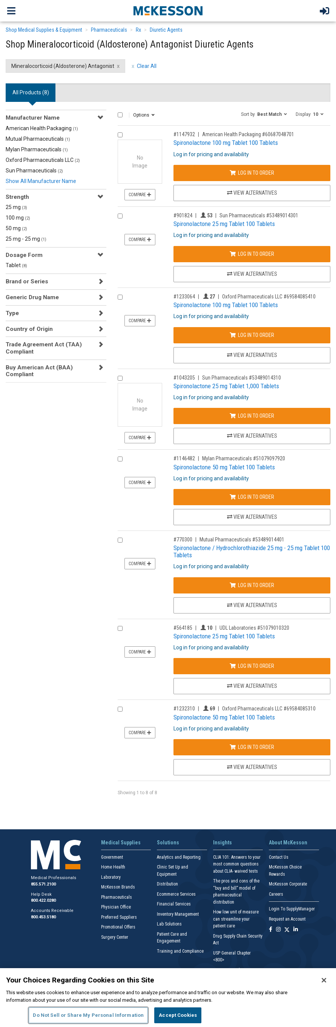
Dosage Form (24, 255)
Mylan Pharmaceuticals (37, 149)
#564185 (182, 628)
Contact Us (278, 857)
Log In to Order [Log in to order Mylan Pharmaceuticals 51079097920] (252, 497)
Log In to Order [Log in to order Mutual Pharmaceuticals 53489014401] (252, 585)
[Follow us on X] (287, 929)
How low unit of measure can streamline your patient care (236, 919)
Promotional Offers (118, 927)
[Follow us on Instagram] (278, 929)
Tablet (16, 265)
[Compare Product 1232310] (120, 709)
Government (112, 857)
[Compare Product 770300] (120, 540)
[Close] (324, 980)
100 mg (18, 218)
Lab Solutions (169, 924)
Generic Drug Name (32, 297)
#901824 (182, 215)
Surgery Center (114, 937)
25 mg (16, 207)
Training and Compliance (180, 951)
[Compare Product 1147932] (120, 134)
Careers (276, 894)
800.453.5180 (43, 917)
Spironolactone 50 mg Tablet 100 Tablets (224, 467)
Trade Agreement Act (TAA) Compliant (44, 348)
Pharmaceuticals (109, 30)
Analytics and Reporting (179, 857)
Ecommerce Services (176, 894)
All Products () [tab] (30, 92)
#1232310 (184, 709)
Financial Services (174, 904)
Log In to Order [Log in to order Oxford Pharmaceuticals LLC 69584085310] (252, 747)
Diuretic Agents (166, 30)
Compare (140, 194)
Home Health (113, 867)
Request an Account (287, 919)
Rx (138, 30)
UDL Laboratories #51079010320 (254, 628)
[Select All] (120, 114)
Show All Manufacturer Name (41, 181)
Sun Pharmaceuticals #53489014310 (241, 378)
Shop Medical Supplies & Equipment (44, 30)
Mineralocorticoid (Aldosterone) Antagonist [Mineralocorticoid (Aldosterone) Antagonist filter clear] (62, 66)
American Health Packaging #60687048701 (248, 134)
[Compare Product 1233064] (120, 297)
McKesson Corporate (288, 884)
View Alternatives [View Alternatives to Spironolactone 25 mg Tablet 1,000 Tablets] (252, 436)
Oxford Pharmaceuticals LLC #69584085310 (269, 709)
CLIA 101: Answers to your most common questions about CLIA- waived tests (237, 864)
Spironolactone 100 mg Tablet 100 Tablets (225, 142)
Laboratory (111, 877)
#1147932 (184, 134)
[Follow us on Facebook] (270, 929)
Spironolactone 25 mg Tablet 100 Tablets (224, 224)
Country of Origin (29, 329)
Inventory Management (178, 914)
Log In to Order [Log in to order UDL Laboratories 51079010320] (252, 666)
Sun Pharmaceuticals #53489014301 (258, 215)
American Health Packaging (42, 128)
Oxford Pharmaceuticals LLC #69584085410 (269, 297)
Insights (222, 842)
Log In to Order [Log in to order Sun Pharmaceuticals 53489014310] (252, 416)
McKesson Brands (118, 887)
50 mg (16, 228)
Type (12, 313)
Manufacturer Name (33, 117)
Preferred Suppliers (119, 917)
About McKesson (288, 842)
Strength (17, 197)
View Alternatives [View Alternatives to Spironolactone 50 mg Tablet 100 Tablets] (252, 517)
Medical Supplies (121, 842)
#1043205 (184, 378)
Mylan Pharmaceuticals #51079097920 (243, 458)
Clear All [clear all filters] (146, 66)
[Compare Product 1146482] (120, 459)
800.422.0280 (43, 900)
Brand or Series (27, 281)
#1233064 (184, 297)
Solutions (168, 842)
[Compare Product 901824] (120, 216)
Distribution (167, 884)
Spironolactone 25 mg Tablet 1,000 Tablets (226, 386)
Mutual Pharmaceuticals (38, 139)
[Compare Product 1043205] (120, 378)
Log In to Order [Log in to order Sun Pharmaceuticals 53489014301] (252, 254)
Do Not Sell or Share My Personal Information (88, 1015)
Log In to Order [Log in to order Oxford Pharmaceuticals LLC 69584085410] (252, 335)
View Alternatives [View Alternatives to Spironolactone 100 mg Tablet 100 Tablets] (252, 193)
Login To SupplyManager (292, 909)
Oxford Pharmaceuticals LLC (43, 160)
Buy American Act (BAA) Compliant (39, 371)
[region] (168, 997)
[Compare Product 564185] (120, 628)
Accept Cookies (178, 1015)
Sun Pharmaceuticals (34, 171)
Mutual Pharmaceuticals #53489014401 (241, 540)
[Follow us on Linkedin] (295, 929)
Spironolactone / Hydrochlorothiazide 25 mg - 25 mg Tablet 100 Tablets (251, 551)
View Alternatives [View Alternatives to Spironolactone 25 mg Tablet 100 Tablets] (252, 274)
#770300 (182, 540)
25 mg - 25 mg (26, 239)
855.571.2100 (43, 884)
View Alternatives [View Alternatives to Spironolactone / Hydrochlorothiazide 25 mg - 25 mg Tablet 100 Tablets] (252, 605)
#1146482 (184, 458)
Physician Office (116, 907)
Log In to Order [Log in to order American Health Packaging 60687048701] (252, 173)
